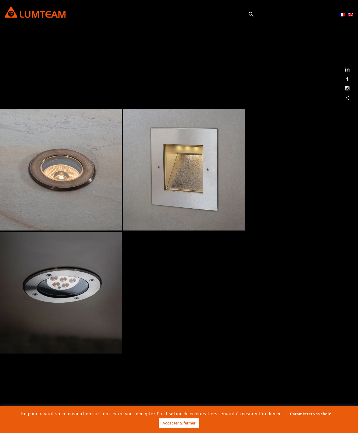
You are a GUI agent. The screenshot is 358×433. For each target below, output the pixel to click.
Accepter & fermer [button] (179, 423)
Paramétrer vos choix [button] (310, 413)
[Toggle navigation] (157, 13)
